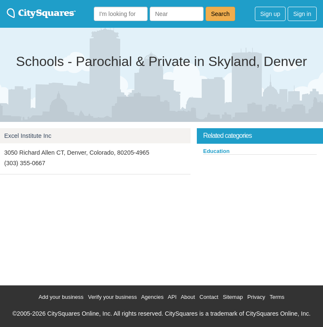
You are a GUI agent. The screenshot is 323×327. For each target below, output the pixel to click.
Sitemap (233, 297)
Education (216, 151)
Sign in (302, 14)
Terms (277, 297)
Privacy (256, 297)
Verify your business (112, 297)
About (188, 297)
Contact (208, 297)
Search (220, 14)
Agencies (152, 297)
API (172, 297)
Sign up (270, 14)
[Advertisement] (260, 218)
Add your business (61, 297)
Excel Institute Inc (27, 135)
